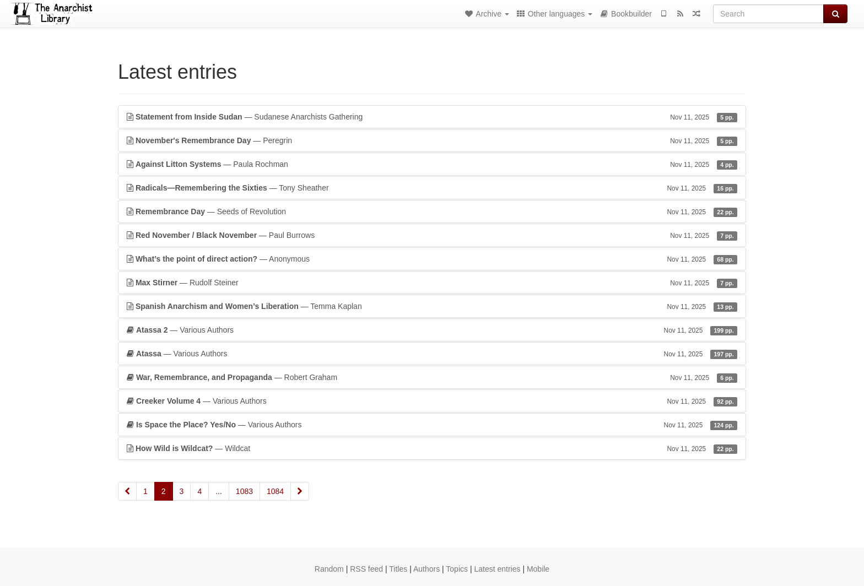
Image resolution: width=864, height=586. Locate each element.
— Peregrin (432, 140)
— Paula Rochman (432, 164)
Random (329, 569)
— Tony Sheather (432, 187)
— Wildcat (432, 448)
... (218, 491)
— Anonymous (432, 258)
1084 (275, 491)
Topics (457, 569)
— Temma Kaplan (432, 306)
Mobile (538, 569)
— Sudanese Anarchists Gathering (432, 116)
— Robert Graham (432, 377)
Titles (398, 569)
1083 (244, 491)
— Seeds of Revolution (432, 211)
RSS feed (366, 569)
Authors (426, 569)
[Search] (768, 13)
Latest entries (497, 569)
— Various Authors (432, 329)
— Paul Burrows (432, 235)
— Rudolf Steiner (432, 282)
